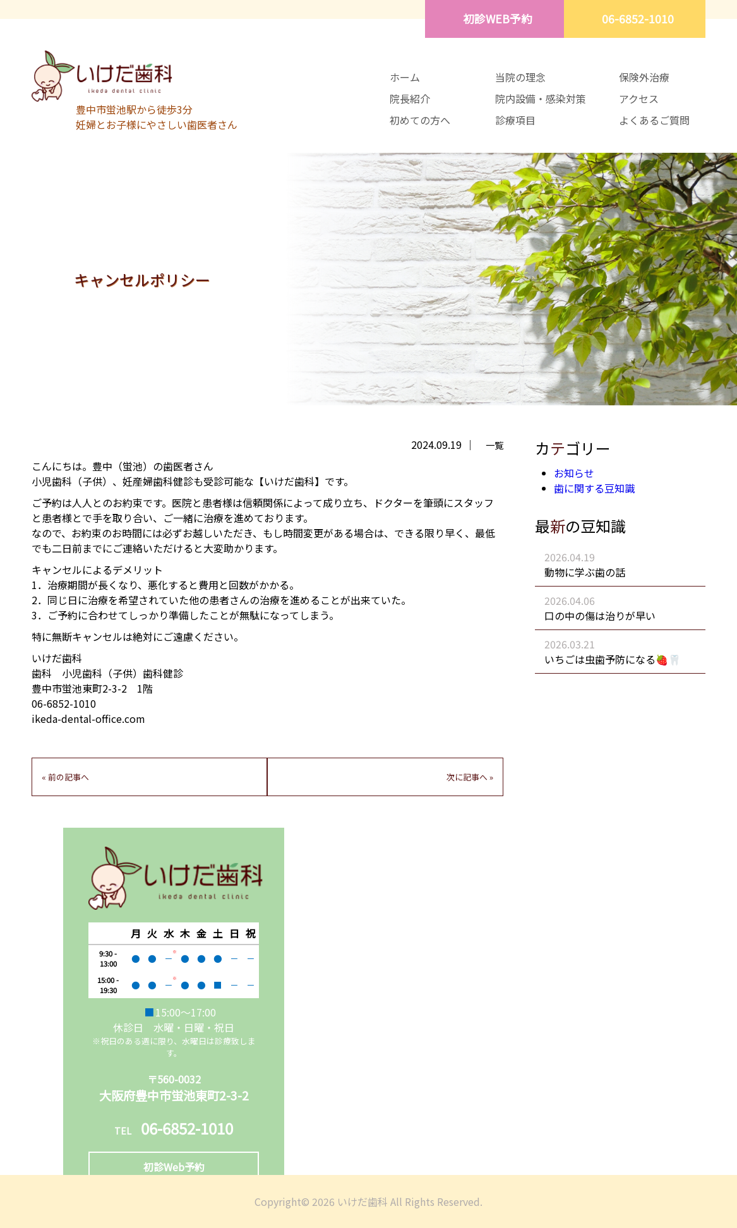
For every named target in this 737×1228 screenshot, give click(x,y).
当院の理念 (520, 77)
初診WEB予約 (497, 19)
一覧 (494, 444)
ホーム (405, 77)
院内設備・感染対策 (540, 98)
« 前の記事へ (65, 777)
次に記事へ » (469, 777)
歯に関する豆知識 (594, 488)
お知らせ (574, 472)
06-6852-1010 (638, 19)
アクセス (639, 98)
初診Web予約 (174, 1166)
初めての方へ (420, 120)
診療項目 (515, 120)
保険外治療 (644, 77)
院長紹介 (410, 98)
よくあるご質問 (654, 120)
